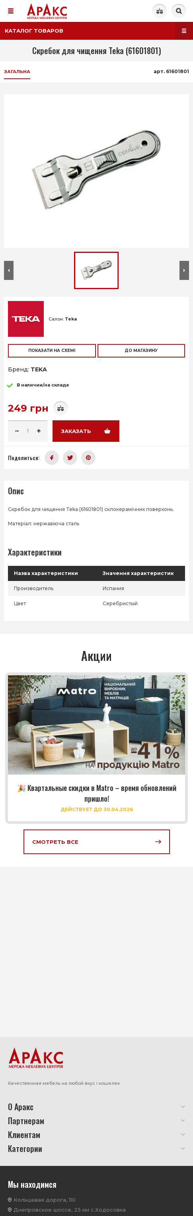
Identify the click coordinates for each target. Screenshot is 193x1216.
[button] (9, 270)
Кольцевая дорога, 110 (45, 1200)
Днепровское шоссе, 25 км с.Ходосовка (70, 1209)
